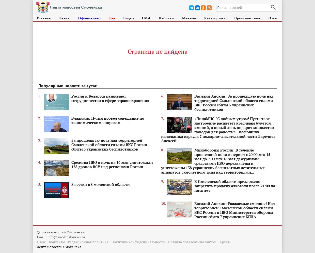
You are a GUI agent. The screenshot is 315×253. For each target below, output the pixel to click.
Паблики (166, 18)
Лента (64, 18)
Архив (225, 242)
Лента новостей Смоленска (59, 246)
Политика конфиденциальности (138, 242)
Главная (44, 18)
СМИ (146, 18)
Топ (112, 18)
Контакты (57, 242)
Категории (215, 18)
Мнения (189, 18)
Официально (89, 18)
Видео (128, 18)
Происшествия (247, 18)
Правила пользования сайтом (192, 242)
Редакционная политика (88, 242)
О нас (273, 18)
